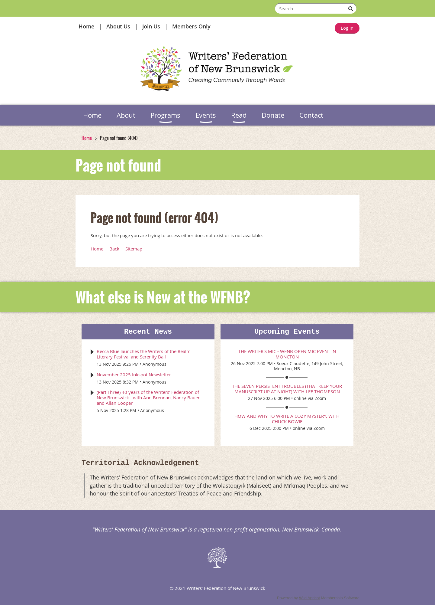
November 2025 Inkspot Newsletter (134, 374)
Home (86, 26)
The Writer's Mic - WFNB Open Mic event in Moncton (287, 354)
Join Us (151, 26)
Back (114, 249)
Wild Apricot (309, 598)
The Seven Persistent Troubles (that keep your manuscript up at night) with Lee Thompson (287, 388)
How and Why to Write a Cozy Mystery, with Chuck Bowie (287, 418)
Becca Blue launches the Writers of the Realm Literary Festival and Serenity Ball (144, 354)
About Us (118, 26)
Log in (347, 28)
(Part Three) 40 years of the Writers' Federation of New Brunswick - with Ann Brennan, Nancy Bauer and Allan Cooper (148, 397)
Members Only (191, 26)
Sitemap (133, 249)
